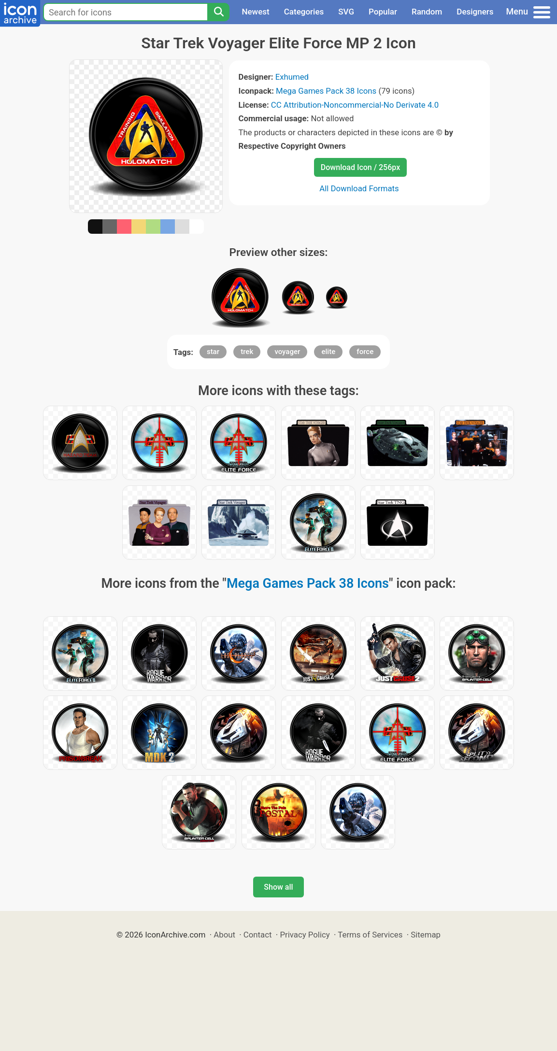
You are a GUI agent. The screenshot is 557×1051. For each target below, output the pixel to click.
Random (427, 11)
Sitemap (426, 934)
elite (328, 351)
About (224, 934)
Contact (257, 934)
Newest (255, 11)
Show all (278, 887)
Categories (304, 11)
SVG (346, 11)
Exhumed (292, 77)
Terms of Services (370, 934)
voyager (287, 351)
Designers (475, 11)
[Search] (218, 12)
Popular (383, 11)
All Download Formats (359, 188)
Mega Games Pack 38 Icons (326, 91)
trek (247, 351)
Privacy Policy (304, 934)
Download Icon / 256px (360, 167)
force (365, 351)
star (213, 351)
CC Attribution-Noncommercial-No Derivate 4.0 (355, 105)
